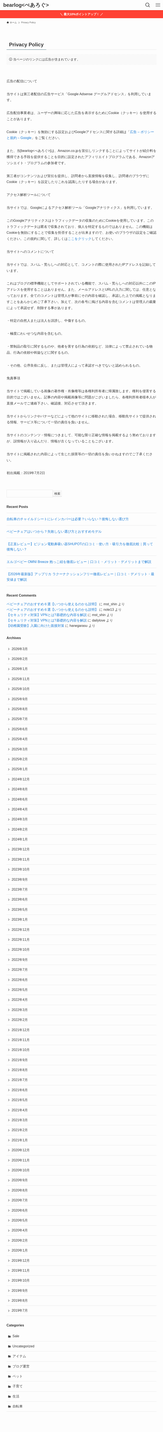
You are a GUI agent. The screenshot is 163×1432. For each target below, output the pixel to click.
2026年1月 (20, 669)
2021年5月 (20, 1100)
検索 (57, 493)
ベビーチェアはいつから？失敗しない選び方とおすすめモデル (54, 531)
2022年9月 (20, 960)
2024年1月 (20, 839)
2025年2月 (20, 759)
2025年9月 (20, 699)
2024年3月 (20, 819)
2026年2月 (20, 659)
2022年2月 (20, 1020)
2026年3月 (20, 649)
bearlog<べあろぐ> (26, 5)
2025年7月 (20, 719)
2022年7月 (20, 969)
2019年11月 (21, 1270)
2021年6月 (20, 1090)
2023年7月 (20, 889)
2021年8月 (20, 1070)
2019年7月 (20, 1310)
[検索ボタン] (148, 5)
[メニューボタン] (158, 5)
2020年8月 (20, 1190)
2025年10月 (21, 689)
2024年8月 (20, 789)
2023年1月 (20, 919)
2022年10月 (21, 949)
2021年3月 (20, 1120)
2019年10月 (21, 1280)
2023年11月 (21, 859)
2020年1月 (20, 1250)
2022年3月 (20, 1010)
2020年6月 (20, 1210)
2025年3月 (20, 749)
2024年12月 (21, 779)
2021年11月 (21, 1040)
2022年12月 (21, 929)
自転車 (18, 1406)
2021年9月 (20, 1060)
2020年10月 (21, 1170)
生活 (16, 1396)
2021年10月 (21, 1050)
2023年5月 (20, 909)
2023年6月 (20, 899)
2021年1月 (20, 1140)
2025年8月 (20, 709)
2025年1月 (20, 769)
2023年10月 (21, 869)
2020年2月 (20, 1240)
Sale (16, 1336)
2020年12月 (21, 1150)
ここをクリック (79, 239)
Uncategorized (23, 1346)
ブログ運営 (21, 1366)
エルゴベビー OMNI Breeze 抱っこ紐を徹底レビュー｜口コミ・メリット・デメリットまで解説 (79, 562)
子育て (18, 1386)
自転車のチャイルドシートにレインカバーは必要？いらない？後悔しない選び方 (68, 519)
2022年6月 (20, 980)
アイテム (19, 1356)
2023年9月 (20, 879)
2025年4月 (20, 739)
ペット (18, 1376)
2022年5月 (20, 990)
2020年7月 (20, 1200)
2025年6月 (20, 729)
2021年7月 (20, 1080)
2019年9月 (20, 1290)
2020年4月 (20, 1230)
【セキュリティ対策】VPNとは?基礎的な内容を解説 (47, 615)
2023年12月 (21, 849)
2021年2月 (20, 1130)
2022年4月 (20, 999)
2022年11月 (21, 939)
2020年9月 (20, 1180)
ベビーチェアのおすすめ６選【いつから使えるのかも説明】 (52, 604)
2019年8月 (20, 1300)
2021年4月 (20, 1110)
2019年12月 (21, 1260)
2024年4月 (20, 809)
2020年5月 (20, 1220)
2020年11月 (21, 1160)
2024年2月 (20, 829)
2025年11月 (21, 679)
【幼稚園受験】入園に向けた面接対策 (35, 625)
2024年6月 (20, 799)
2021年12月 (21, 1030)
